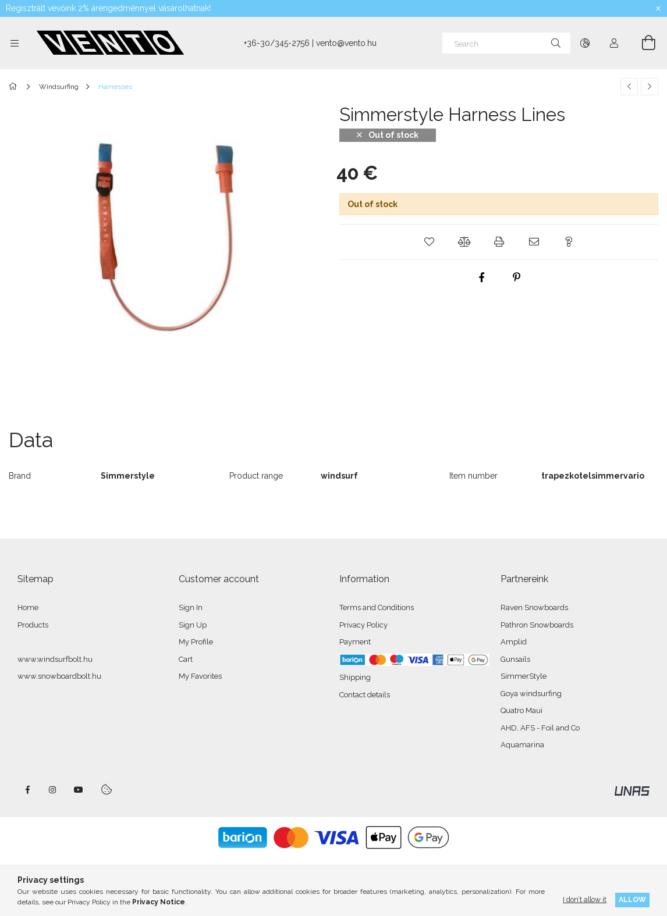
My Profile (196, 641)
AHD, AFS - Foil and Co (540, 727)
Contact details (364, 694)
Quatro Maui (521, 710)
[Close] (658, 8)
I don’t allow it (584, 899)
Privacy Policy (363, 625)
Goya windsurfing (531, 693)
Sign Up (193, 625)
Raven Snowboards (534, 607)
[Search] (506, 43)
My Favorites (200, 676)
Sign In (191, 607)
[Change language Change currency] (584, 43)
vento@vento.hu (346, 43)
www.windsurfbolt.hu (55, 659)
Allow (632, 899)
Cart (186, 659)
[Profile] (614, 43)
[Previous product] (629, 86)
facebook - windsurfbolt (27, 790)
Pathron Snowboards (537, 625)
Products (32, 625)
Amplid (514, 641)
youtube (78, 790)
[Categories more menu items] (14, 43)
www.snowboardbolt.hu (59, 676)
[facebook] (481, 277)
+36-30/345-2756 (277, 43)
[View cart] (642, 43)
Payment (355, 641)
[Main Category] (15, 87)
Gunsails (515, 659)
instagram (53, 790)
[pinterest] (516, 277)
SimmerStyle (524, 676)
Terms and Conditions (376, 607)
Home (27, 607)
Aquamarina (522, 744)
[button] (429, 242)
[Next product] (649, 86)
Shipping (355, 677)
